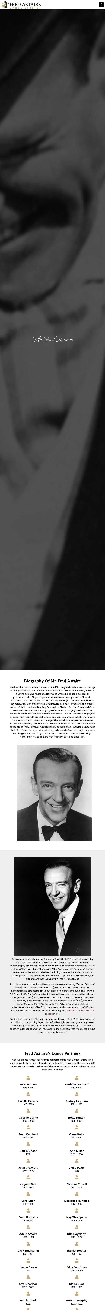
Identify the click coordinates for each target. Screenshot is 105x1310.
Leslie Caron (28, 1267)
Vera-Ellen (28, 1200)
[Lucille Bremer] (28, 1094)
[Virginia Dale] (28, 1177)
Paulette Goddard (77, 1084)
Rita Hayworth (76, 1234)
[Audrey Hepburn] (77, 1094)
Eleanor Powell (76, 1184)
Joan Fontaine (28, 1217)
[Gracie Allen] (28, 1078)
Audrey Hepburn (76, 1101)
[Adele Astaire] (28, 1227)
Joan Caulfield (28, 1134)
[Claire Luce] (77, 1277)
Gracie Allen (28, 1084)
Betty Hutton (76, 1117)
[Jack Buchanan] (28, 1244)
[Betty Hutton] (77, 1111)
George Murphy (76, 1300)
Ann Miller (77, 1150)
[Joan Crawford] (28, 1161)
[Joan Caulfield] (28, 1127)
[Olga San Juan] (77, 1260)
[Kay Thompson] (77, 1210)
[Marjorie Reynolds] (77, 1194)
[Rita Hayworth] (77, 1227)
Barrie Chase (28, 1150)
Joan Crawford (28, 1167)
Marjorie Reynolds (76, 1200)
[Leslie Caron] (28, 1260)
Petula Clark (28, 1300)
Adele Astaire (28, 1234)
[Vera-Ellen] (28, 1194)
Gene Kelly (76, 1134)
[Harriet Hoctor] (77, 1244)
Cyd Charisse (28, 1283)
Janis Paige (77, 1167)
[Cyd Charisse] (28, 1277)
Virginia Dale (28, 1184)
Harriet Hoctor (76, 1250)
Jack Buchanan (28, 1250)
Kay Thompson (76, 1217)
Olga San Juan (77, 1267)
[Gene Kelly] (77, 1127)
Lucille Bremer (28, 1101)
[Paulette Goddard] (77, 1078)
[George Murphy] (77, 1294)
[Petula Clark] (28, 1294)
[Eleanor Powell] (77, 1177)
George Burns (28, 1117)
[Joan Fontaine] (28, 1210)
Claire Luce (76, 1283)
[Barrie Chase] (28, 1144)
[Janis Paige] (77, 1161)
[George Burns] (28, 1111)
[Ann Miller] (77, 1144)
